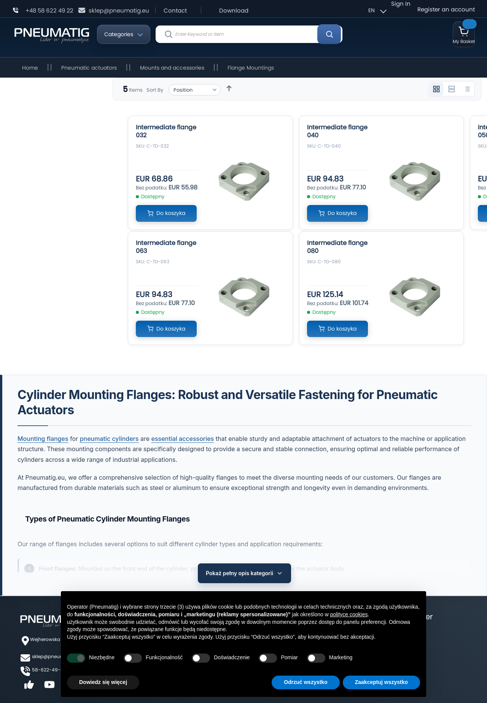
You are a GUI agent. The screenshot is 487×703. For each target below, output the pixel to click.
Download (233, 10)
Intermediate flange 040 (337, 131)
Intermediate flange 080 (337, 247)
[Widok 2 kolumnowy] (451, 89)
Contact (175, 10)
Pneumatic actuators (89, 68)
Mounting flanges (43, 438)
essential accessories (182, 438)
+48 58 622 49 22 (49, 10)
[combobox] (249, 34)
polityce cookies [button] (349, 614)
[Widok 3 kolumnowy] (436, 89)
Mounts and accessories (172, 68)
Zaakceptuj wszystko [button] (381, 682)
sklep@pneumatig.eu (119, 10)
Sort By (154, 90)
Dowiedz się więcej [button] (103, 682)
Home (30, 68)
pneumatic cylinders (109, 438)
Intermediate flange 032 (166, 131)
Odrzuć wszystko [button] (305, 682)
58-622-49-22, (49, 665)
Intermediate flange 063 (166, 247)
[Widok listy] (467, 89)
